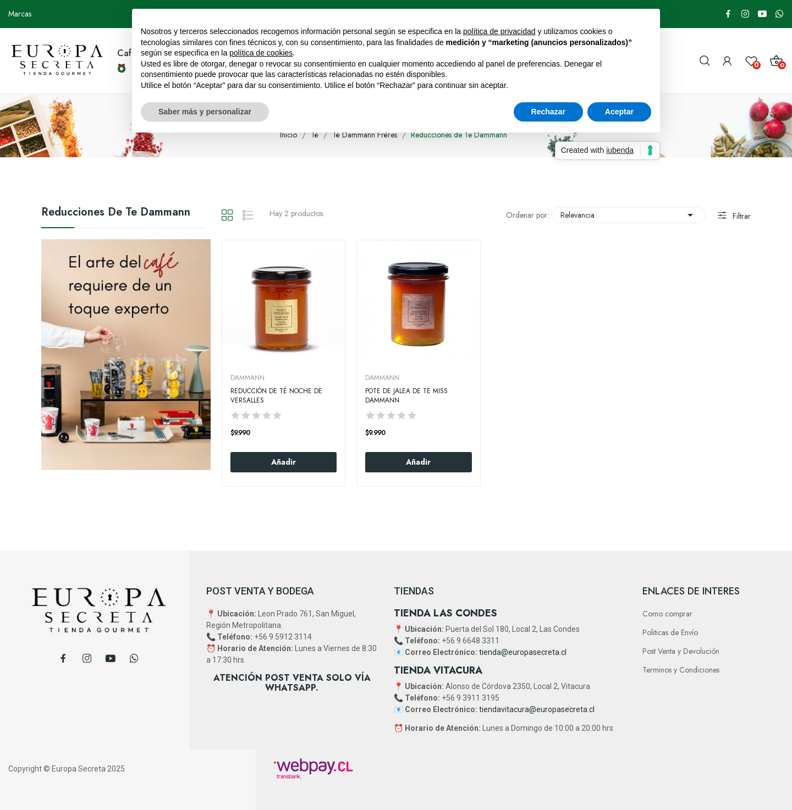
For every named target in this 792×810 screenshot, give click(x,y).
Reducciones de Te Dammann (115, 213)
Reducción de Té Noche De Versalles (276, 396)
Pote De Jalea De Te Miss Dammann (406, 396)
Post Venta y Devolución (680, 651)
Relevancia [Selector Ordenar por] (628, 215)
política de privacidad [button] (499, 31)
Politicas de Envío (670, 632)
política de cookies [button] (261, 52)
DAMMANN (247, 377)
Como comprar (667, 613)
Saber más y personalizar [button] (204, 111)
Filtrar (740, 216)
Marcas (19, 13)
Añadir (283, 461)
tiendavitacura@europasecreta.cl (537, 709)
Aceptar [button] (619, 111)
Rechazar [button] (548, 111)
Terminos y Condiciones (680, 669)
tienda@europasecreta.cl (522, 652)
